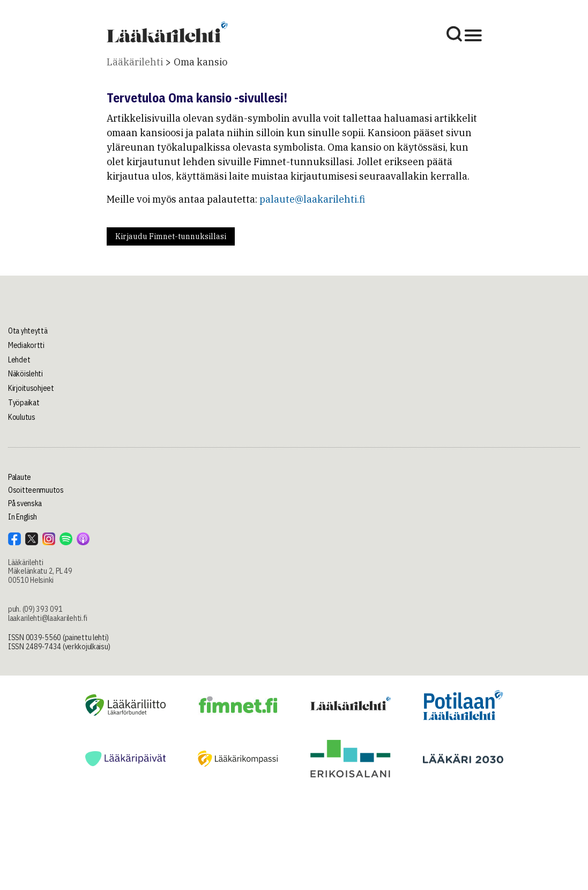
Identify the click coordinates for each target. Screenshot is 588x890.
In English (22, 517)
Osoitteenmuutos (36, 490)
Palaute (19, 477)
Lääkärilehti (135, 62)
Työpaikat (23, 402)
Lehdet (19, 360)
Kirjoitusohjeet (31, 388)
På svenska (25, 503)
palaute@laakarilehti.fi (312, 199)
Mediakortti (26, 345)
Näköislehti (25, 374)
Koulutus (21, 417)
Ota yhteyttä (28, 331)
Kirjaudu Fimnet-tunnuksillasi (170, 236)
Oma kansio (200, 62)
